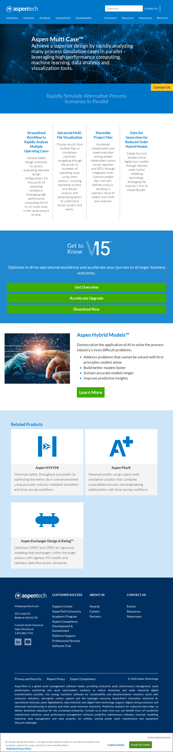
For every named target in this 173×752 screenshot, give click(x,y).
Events (131, 606)
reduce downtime (109, 690)
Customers (110, 17)
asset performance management (131, 686)
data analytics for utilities (75, 718)
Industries (12, 17)
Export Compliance (82, 679)
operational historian (27, 702)
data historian (72, 702)
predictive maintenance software (114, 714)
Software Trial (61, 646)
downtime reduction (36, 710)
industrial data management (32, 718)
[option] (47, 462)
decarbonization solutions (128, 694)
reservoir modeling (146, 714)
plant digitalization (52, 702)
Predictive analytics (113, 706)
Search (139, 8)
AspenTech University (66, 611)
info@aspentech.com (27, 606)
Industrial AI (63, 17)
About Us (162, 17)
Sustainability (84, 17)
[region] (86, 742)
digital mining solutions (139, 702)
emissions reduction (27, 698)
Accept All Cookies (140, 744)
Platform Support (63, 636)
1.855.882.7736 (24, 633)
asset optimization (65, 690)
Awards (95, 606)
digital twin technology (100, 702)
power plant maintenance (121, 718)
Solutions (28, 17)
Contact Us (151, 8)
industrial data (138, 706)
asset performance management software (68, 714)
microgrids (47, 698)
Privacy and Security (28, 679)
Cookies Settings (115, 744)
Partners (95, 616)
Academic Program (64, 616)
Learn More (90, 392)
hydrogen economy (98, 698)
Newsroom (145, 17)
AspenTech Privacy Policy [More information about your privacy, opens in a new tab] (18, 748)
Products (45, 17)
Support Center (62, 606)
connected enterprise (70, 710)
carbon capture (65, 698)
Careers (95, 611)
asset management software (59, 686)
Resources (128, 17)
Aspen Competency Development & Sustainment (65, 626)
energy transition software (67, 694)
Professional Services (66, 641)
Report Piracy (56, 679)
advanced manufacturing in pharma (36, 706)
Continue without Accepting (158, 737)
